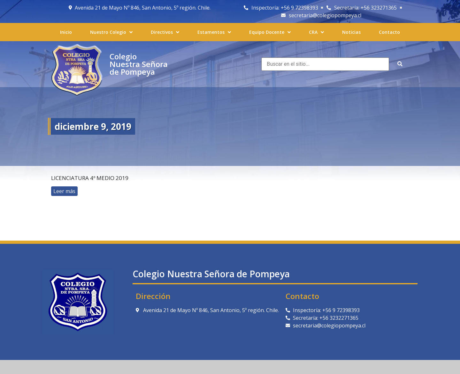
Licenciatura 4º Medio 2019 (89, 178)
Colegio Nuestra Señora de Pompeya (139, 64)
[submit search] (400, 64)
